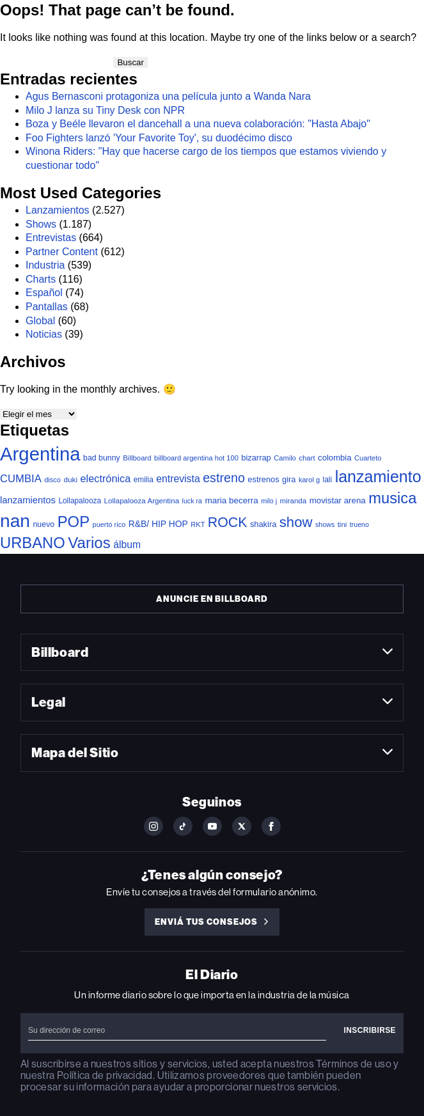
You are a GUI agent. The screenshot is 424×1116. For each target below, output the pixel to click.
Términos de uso (353, 1064)
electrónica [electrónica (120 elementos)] (106, 478)
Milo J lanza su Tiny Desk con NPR (105, 110)
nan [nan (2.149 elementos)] (15, 520)
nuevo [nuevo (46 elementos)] (43, 524)
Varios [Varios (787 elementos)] (89, 542)
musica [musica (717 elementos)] (392, 498)
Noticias (44, 334)
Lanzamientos (58, 210)
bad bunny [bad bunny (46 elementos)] (101, 457)
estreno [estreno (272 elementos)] (224, 478)
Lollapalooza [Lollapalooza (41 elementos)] (79, 500)
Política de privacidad (105, 1075)
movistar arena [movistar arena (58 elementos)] (338, 500)
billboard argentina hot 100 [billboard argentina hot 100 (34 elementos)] (196, 458)
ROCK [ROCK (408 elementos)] (227, 522)
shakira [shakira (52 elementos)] (263, 524)
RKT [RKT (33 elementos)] (198, 524)
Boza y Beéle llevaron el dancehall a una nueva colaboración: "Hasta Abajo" (198, 123)
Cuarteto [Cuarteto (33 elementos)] (367, 458)
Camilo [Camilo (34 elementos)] (285, 458)
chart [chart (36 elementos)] (307, 458)
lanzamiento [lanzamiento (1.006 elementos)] (378, 476)
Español (44, 292)
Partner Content (62, 251)
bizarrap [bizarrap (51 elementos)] (256, 457)
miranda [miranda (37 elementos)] (293, 501)
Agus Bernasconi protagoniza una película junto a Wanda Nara (168, 96)
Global (40, 320)
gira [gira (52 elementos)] (288, 479)
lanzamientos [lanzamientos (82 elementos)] (28, 500)
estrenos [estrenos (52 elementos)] (263, 479)
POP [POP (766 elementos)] (74, 521)
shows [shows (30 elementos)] (324, 524)
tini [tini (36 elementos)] (342, 524)
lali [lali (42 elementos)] (328, 479)
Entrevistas (51, 237)
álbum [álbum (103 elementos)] (127, 544)
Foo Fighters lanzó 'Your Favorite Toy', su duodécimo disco (159, 137)
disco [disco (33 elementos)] (52, 479)
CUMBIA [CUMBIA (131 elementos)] (21, 479)
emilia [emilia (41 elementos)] (143, 479)
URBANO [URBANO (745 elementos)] (32, 542)
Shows (41, 224)
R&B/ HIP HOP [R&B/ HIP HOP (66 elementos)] (158, 524)
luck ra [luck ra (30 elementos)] (192, 501)
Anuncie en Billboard (212, 599)
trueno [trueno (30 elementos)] (359, 524)
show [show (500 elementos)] (296, 522)
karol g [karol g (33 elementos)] (309, 479)
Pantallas (47, 306)
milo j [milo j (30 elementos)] (269, 501)
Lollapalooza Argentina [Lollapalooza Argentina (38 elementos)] (141, 500)
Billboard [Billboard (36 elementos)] (137, 458)
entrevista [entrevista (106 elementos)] (178, 478)
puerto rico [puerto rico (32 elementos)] (109, 524)
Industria (45, 265)
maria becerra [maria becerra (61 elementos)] (231, 500)
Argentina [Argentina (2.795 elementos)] (40, 453)
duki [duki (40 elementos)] (70, 479)
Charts (41, 279)
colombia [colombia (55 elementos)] (335, 457)
